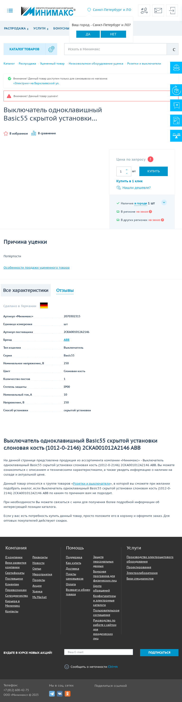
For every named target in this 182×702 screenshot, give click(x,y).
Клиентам (12, 584)
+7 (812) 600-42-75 (16, 690)
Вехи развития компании (15, 565)
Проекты (38, 580)
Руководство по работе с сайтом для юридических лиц (104, 629)
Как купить (73, 563)
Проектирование (139, 567)
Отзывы (65, 290)
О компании (14, 557)
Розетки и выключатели (144, 63)
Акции (37, 585)
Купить (153, 171)
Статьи (36, 568)
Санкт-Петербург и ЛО (112, 10)
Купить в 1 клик (129, 181)
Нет (113, 34)
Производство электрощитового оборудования (150, 559)
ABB (66, 340)
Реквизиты (40, 557)
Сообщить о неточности (91, 667)
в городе (140, 203)
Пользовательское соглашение (106, 612)
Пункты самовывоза (74, 576)
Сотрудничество (16, 595)
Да (88, 34)
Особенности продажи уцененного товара (37, 268)
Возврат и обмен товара (78, 592)
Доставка (72, 568)
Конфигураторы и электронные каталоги (104, 600)
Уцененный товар (52, 63)
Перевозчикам (16, 590)
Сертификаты (14, 573)
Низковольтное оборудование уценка (96, 63)
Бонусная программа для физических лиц (105, 576)
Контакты (11, 611)
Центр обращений (101, 588)
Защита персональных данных (103, 561)
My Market (39, 597)
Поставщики (14, 578)
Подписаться (159, 653)
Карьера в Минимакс (12, 603)
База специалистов (140, 578)
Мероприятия (42, 574)
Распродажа (15, 28)
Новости (38, 563)
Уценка (37, 591)
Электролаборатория (142, 573)
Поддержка (74, 557)
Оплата (71, 584)
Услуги (39, 28)
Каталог (9, 63)
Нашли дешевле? (133, 188)
